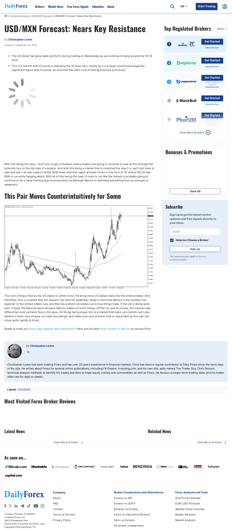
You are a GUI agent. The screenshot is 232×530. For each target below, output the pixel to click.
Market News (55, 6)
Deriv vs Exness (124, 520)
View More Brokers (191, 132)
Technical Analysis (19, 16)
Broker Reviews (185, 514)
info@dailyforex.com (14, 517)
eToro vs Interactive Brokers (132, 514)
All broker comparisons (129, 525)
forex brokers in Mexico (115, 328)
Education (98, 6)
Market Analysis (185, 520)
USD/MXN (24, 389)
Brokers (40, 6)
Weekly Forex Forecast (189, 509)
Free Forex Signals (78, 6)
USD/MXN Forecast (41, 16)
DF (5, 16)
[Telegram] (22, 506)
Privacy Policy (62, 520)
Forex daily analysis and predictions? (52, 328)
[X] (10, 506)
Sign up (195, 248)
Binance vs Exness (126, 509)
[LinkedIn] (16, 506)
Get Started (212, 41)
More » (221, 28)
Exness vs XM (123, 498)
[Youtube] (36, 506)
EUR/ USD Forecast (187, 503)
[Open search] (172, 6)
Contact (58, 509)
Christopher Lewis (42, 346)
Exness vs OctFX (124, 503)
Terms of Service (64, 514)
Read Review (212, 47)
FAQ (55, 503)
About (110, 6)
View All (195, 191)
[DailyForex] (24, 494)
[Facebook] (5, 506)
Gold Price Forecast (187, 498)
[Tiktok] (29, 506)
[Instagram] (42, 506)
